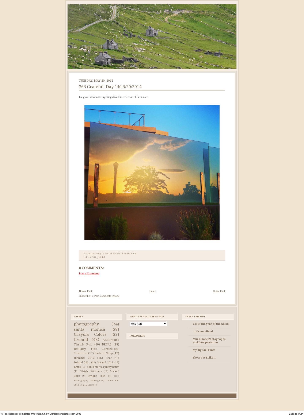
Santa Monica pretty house (103, 366)
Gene (109, 358)
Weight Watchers (91, 371)
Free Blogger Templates (17, 414)
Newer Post (85, 291)
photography (86, 324)
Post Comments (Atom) (106, 296)
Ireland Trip (104, 353)
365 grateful (98, 257)
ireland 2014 (105, 362)
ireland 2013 (88, 385)
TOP (300, 414)
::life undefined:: (203, 331)
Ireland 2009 (97, 376)
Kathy (77, 366)
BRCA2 (106, 344)
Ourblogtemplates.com (62, 414)
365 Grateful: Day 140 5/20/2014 (110, 86)
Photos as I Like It (204, 357)
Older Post (219, 291)
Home (152, 291)
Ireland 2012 (84, 358)
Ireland (81, 339)
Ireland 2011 (82, 362)
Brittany (80, 349)
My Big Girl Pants (204, 350)
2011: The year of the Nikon (211, 323)
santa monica (89, 329)
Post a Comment (89, 273)
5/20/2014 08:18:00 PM (125, 253)
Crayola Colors (90, 334)
